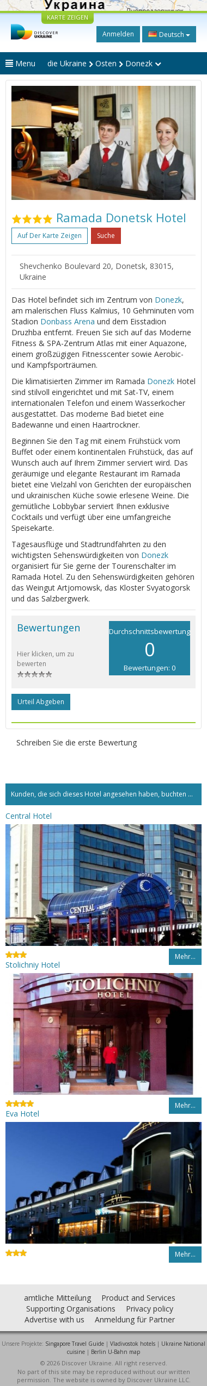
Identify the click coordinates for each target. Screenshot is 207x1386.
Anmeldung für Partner (135, 1319)
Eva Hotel (22, 1113)
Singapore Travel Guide (74, 1343)
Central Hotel (28, 816)
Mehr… (185, 956)
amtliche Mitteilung (57, 1298)
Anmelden (118, 34)
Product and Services (138, 1298)
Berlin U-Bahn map (115, 1352)
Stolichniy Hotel (32, 964)
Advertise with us (54, 1319)
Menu (20, 63)
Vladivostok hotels (132, 1343)
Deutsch (169, 34)
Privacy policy (149, 1308)
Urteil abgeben (40, 701)
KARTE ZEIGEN (67, 17)
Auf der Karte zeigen (49, 235)
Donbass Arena (67, 321)
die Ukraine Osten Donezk (104, 63)
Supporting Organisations (70, 1308)
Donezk (168, 299)
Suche (106, 235)
